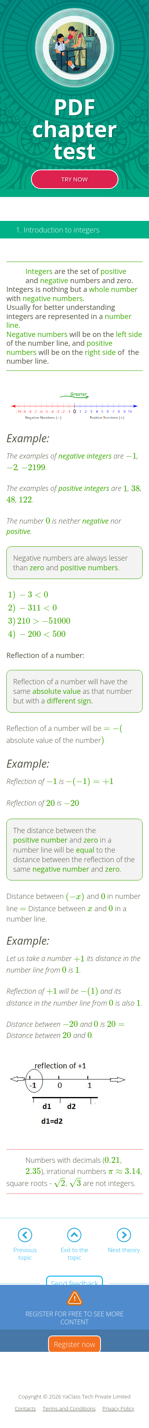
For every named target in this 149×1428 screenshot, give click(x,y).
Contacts (25, 1408)
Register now (74, 1344)
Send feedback (74, 1283)
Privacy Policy (118, 1408)
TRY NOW (74, 179)
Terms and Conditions (69, 1408)
